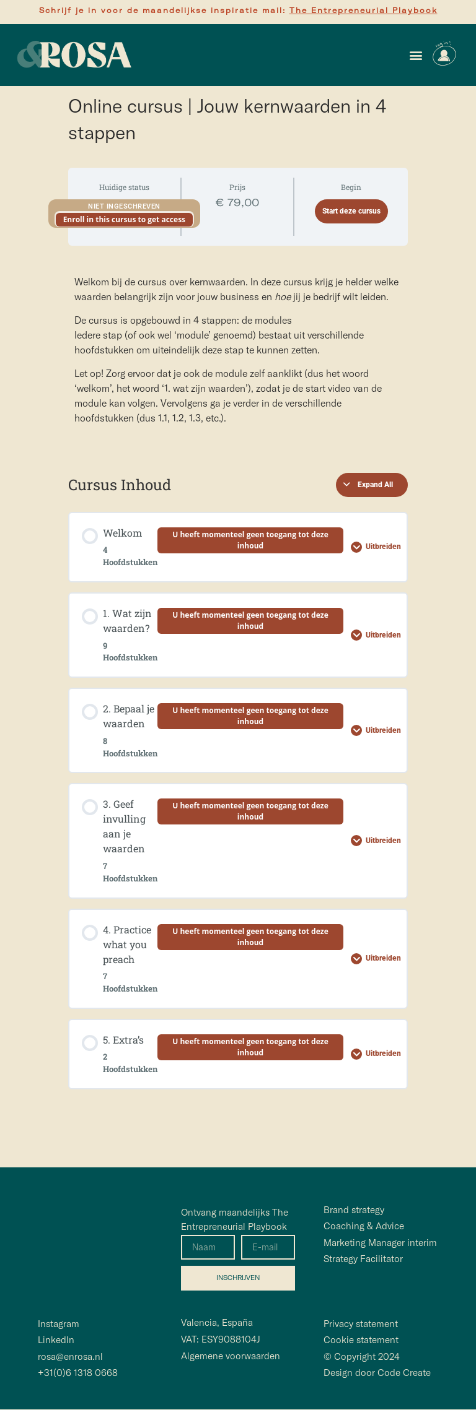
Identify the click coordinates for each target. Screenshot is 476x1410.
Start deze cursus (351, 211)
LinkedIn (56, 1340)
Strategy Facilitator (363, 1259)
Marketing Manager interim (380, 1242)
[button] (415, 55)
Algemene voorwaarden (230, 1356)
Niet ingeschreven (124, 206)
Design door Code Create (377, 1373)
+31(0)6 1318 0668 (78, 1373)
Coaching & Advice (364, 1226)
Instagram (58, 1324)
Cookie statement (361, 1340)
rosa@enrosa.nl (70, 1356)
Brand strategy (354, 1210)
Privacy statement (361, 1324)
